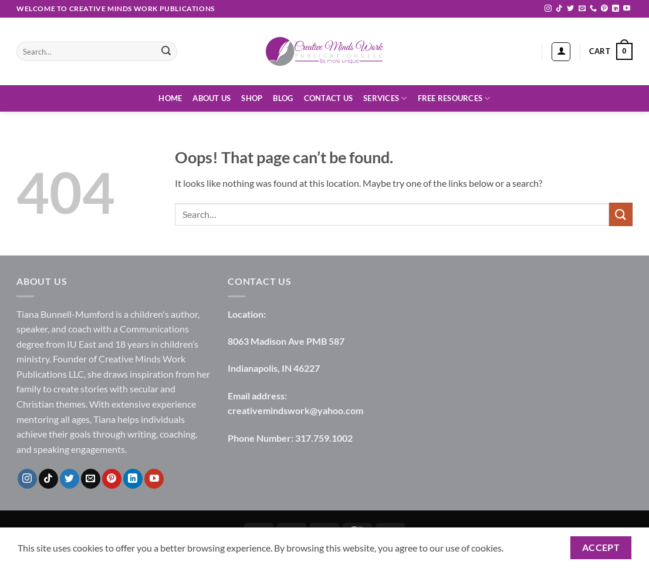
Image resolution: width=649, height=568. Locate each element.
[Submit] (166, 52)
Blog (283, 98)
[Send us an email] (582, 9)
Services (385, 98)
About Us (211, 98)
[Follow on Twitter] (570, 9)
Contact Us (328, 98)
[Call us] (593, 9)
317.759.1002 (324, 437)
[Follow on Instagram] (548, 9)
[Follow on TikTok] (559, 9)
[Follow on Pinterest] (604, 9)
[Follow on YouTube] (626, 9)
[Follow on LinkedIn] (615, 9)
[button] (561, 51)
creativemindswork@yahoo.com (295, 410)
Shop (251, 98)
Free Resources (454, 98)
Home (170, 98)
